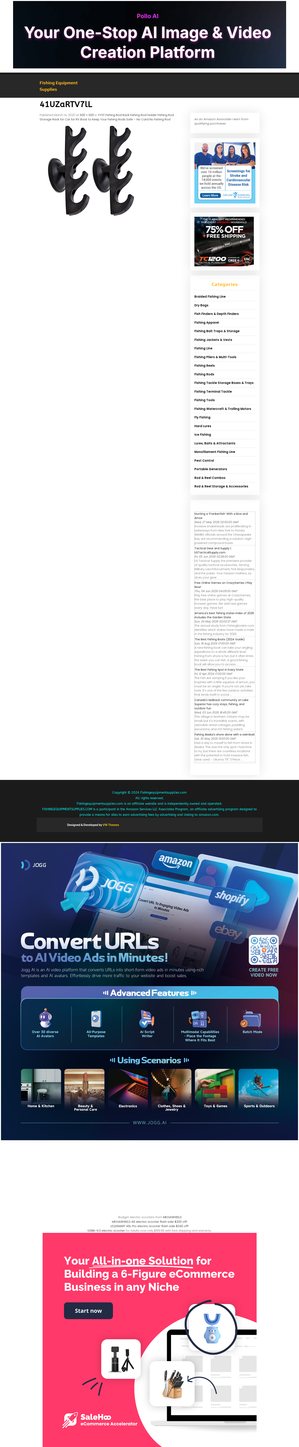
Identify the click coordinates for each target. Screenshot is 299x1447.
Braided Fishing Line (210, 296)
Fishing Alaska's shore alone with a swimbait (225, 734)
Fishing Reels (204, 365)
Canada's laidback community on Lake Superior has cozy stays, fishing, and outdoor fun (221, 704)
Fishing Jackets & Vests (213, 340)
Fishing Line (203, 348)
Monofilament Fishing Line (214, 452)
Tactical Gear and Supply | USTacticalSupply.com (213, 550)
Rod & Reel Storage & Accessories (221, 486)
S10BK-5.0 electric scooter (106, 1230)
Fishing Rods (204, 374)
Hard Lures (202, 426)
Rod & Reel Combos (209, 478)
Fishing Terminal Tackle (213, 391)
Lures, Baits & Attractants (214, 443)
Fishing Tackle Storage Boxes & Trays (224, 383)
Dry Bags (201, 305)
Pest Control (204, 460)
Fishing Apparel (206, 322)
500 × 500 (87, 115)
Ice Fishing (202, 434)
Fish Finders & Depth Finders (216, 314)
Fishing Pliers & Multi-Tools (215, 357)
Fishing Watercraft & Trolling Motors (222, 409)
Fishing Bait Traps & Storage (217, 331)
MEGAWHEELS (172, 1217)
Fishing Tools (204, 400)
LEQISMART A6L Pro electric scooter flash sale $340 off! (149, 1226)
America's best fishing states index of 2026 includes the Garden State (224, 615)
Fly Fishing (202, 417)
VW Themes (110, 825)
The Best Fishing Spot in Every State (219, 670)
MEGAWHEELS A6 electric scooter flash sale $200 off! (149, 1222)
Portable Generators (210, 469)
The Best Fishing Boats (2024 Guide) (220, 639)
